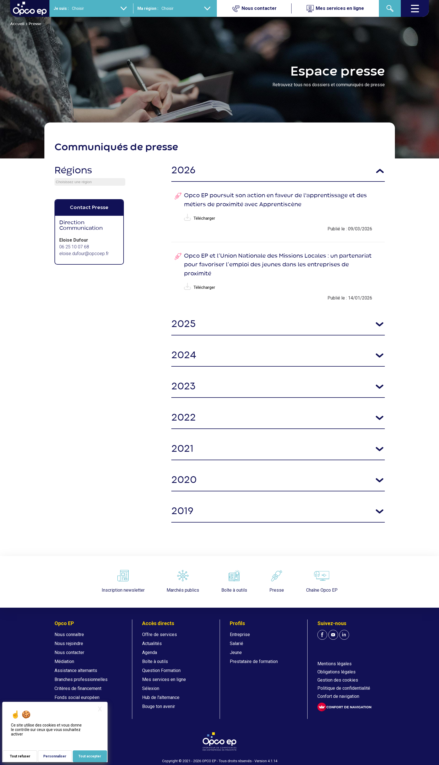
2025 (183, 324)
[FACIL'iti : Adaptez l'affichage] (344, 707)
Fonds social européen (76, 697)
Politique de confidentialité (343, 688)
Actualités (152, 643)
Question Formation (161, 670)
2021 (182, 449)
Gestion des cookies (337, 680)
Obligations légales (336, 672)
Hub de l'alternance (160, 697)
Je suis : (61, 8)
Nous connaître (69, 634)
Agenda (149, 652)
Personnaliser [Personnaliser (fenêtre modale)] (54, 756)
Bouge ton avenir (158, 706)
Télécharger (199, 218)
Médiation (64, 661)
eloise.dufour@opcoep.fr (84, 253)
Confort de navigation (338, 696)
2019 (182, 511)
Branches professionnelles (81, 679)
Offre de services (159, 634)
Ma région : (147, 8)
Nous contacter (69, 652)
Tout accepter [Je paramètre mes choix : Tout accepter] (89, 756)
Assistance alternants (75, 670)
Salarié (236, 643)
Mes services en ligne (164, 679)
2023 (183, 386)
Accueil (17, 24)
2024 (183, 355)
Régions (73, 171)
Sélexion (150, 688)
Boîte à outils (155, 661)
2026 (183, 170)
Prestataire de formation (254, 661)
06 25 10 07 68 (74, 246)
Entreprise (240, 634)
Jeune (236, 652)
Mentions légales (334, 663)
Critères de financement (77, 688)
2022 (183, 418)
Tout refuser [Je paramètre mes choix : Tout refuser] (20, 756)
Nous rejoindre (68, 643)
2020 (184, 480)
